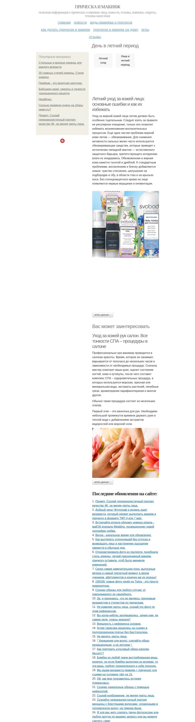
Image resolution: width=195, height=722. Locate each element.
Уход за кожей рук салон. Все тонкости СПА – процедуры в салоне (120, 341)
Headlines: (45, 99)
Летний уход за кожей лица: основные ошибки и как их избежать (118, 104)
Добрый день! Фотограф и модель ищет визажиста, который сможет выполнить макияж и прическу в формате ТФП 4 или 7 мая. (124, 514)
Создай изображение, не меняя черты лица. (126, 695)
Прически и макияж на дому (115, 29)
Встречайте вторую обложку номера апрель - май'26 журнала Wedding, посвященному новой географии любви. (123, 526)
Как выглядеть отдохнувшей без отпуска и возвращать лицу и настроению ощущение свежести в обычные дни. (121, 543)
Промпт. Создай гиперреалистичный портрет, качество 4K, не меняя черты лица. (61, 119)
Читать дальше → (102, 315)
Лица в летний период (125, 60)
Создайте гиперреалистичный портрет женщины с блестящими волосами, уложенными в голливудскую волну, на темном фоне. (125, 704)
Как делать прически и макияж (65, 29)
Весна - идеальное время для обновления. (123, 535)
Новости (80, 22)
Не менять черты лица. (112, 636)
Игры (145, 29)
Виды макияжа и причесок (111, 22)
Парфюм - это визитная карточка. (60, 83)
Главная (64, 22)
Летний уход (103, 60)
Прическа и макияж (97, 6)
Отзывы (95, 37)
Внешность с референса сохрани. (119, 623)
